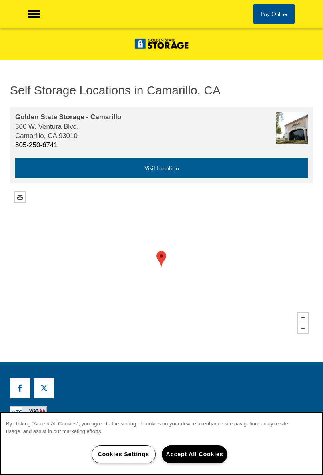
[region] (161, 443)
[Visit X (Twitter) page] (44, 388)
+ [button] (303, 318)
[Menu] (34, 14)
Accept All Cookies (194, 454)
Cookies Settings (123, 454)
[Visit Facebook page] (20, 388)
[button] (274, 14)
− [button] (303, 328)
